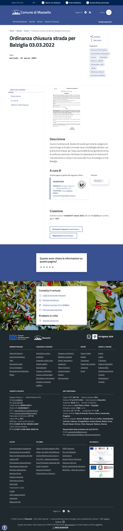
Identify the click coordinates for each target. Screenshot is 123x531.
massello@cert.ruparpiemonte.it (26, 410)
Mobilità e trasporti (65, 357)
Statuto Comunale (16, 477)
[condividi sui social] (95, 36)
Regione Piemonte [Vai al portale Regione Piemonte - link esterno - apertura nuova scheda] (17, 2)
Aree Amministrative (17, 357)
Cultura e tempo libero (44, 374)
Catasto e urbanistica (44, 371)
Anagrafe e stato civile (44, 360)
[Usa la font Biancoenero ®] (51, 2)
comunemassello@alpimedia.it (64, 195)
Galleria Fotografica (105, 364)
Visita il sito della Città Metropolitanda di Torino (53, 452)
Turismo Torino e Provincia (45, 473)
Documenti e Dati (16, 364)
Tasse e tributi (86, 353)
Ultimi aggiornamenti (17, 494)
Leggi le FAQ (14, 459)
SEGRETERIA (58, 181)
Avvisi (26, 30)
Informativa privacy (17, 480)
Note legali (14, 484)
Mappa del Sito (15, 502)
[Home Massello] (33, 12)
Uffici (11, 360)
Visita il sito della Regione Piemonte (49, 448)
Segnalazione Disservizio (19, 466)
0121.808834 (67, 190)
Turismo (61, 374)
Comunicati (85, 360)
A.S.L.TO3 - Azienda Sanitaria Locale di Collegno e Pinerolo (57, 459)
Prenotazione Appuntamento (20, 462)
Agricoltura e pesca (43, 353)
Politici (12, 374)
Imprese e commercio (66, 353)
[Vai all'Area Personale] (98, 2)
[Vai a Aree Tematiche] (73, 2)
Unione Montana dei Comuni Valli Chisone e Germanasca (57, 455)
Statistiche (14, 498)
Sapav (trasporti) (42, 466)
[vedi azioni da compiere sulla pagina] (95, 40)
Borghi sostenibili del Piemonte (73, 466)
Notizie (83, 357)
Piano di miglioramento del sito (21, 455)
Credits (12, 491)
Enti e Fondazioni (16, 367)
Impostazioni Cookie (17, 487)
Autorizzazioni (41, 367)
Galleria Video (103, 367)
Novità (19, 30)
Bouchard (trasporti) (43, 470)
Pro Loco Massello (69, 452)
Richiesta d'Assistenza (18, 470)
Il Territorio (102, 360)
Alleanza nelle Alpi (69, 462)
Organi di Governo (16, 353)
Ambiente (39, 357)
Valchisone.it (67, 455)
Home (12, 30)
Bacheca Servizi (15, 473)
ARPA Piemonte (68, 448)
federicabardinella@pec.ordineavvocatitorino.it (83, 434)
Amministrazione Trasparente (20, 448)
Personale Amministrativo (19, 371)
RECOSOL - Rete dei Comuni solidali (75, 470)
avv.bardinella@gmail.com (77, 432)
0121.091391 (18, 402)
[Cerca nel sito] (108, 12)
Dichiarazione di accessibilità (20, 452)
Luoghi (100, 357)
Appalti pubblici (41, 364)
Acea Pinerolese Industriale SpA (48, 462)
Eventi (100, 353)
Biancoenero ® (70, 524)
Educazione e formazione (45, 378)
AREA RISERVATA (60, 527)
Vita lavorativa (63, 378)
